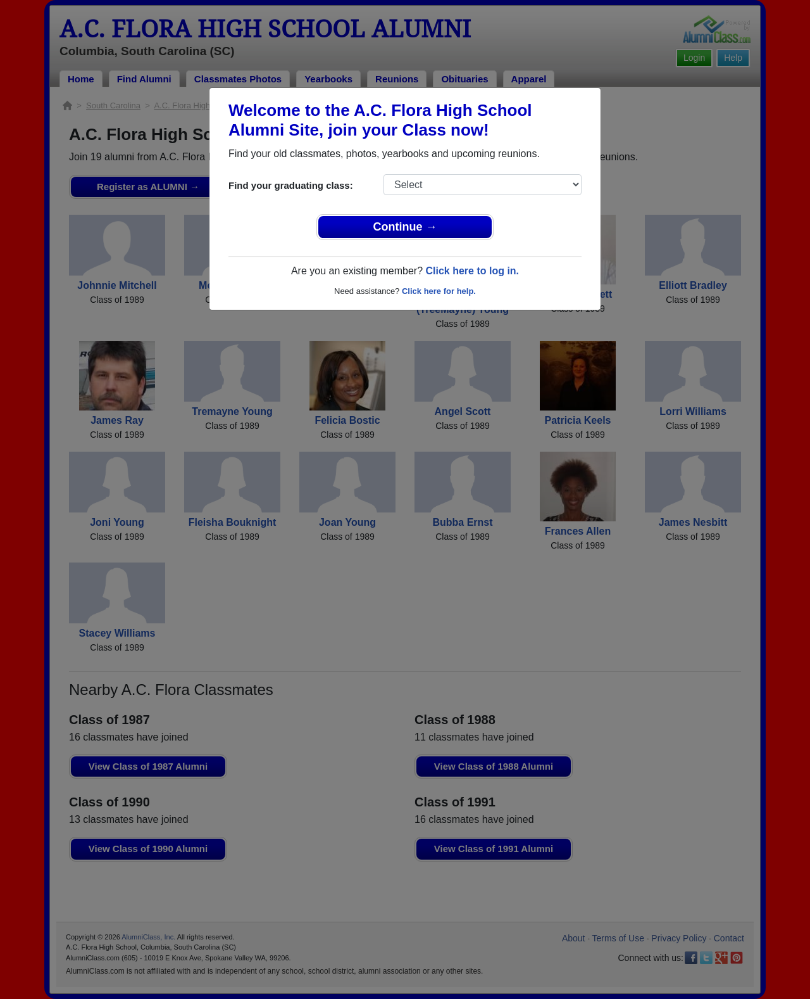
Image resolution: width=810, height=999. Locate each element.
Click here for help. (439, 291)
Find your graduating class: (290, 185)
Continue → (405, 226)
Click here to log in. (472, 270)
